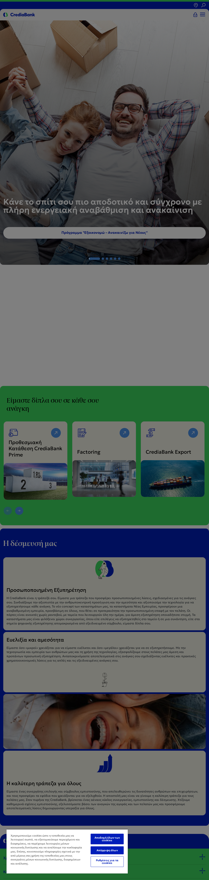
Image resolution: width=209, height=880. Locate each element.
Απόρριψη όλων (107, 850)
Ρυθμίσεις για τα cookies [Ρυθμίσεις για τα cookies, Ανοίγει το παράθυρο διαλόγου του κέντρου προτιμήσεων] (107, 862)
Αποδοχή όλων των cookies (107, 839)
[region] (67, 851)
